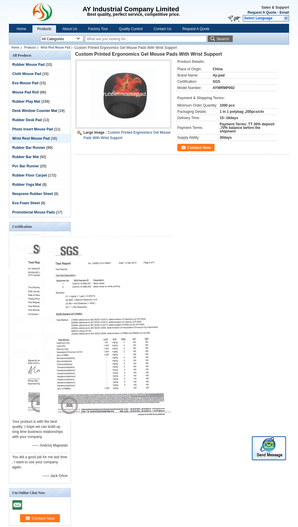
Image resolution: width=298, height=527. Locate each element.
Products (44, 29)
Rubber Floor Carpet (29, 175)
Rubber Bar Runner (28, 148)
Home (21, 29)
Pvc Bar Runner (25, 166)
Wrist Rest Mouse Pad (55, 47)
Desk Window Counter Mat (34, 111)
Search (223, 39)
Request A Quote (262, 12)
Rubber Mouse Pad (28, 65)
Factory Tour (98, 29)
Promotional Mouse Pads (33, 212)
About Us (69, 29)
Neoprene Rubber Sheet (32, 194)
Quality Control (130, 29)
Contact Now (199, 147)
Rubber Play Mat (26, 101)
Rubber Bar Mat (25, 157)
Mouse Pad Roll (25, 92)
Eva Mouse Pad (25, 83)
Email (284, 12)
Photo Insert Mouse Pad (32, 129)
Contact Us (162, 29)
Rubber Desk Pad (27, 120)
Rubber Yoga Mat (26, 185)
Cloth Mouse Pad (26, 74)
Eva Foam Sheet (26, 203)
